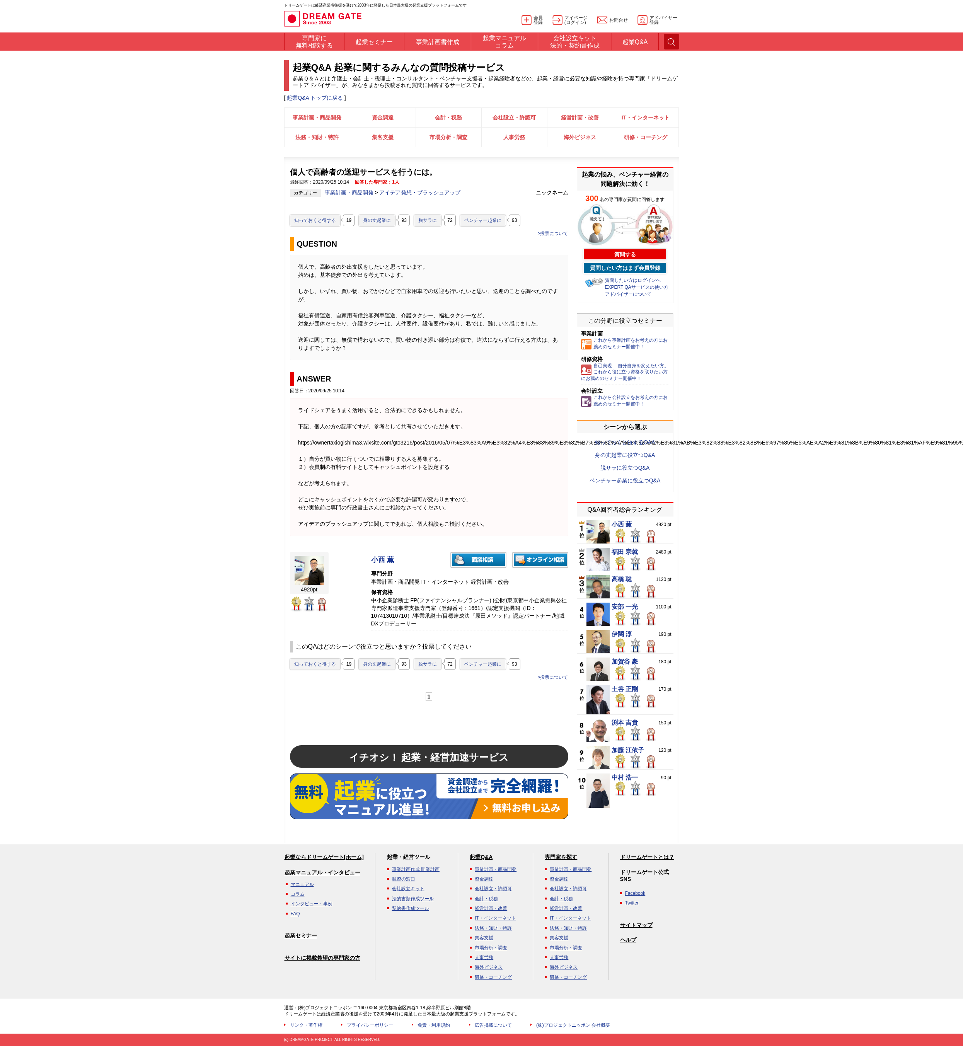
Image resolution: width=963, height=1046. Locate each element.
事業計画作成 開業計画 (416, 869)
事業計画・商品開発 (317, 117)
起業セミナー (301, 935)
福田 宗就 (625, 552)
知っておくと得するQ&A (625, 442)
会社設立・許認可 (514, 117)
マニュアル (302, 884)
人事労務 (514, 137)
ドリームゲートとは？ (647, 857)
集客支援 (383, 137)
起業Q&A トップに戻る (315, 98)
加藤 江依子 (628, 750)
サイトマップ (636, 925)
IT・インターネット (646, 117)
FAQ (295, 914)
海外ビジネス (580, 137)
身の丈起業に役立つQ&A (625, 455)
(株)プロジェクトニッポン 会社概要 (573, 1025)
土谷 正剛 (625, 689)
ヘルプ (628, 940)
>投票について (552, 233)
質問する (625, 254)
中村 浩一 (625, 778)
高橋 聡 (622, 579)
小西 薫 (382, 560)
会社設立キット (408, 888)
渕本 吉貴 (625, 723)
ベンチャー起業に (482, 220)
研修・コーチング (645, 137)
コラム (298, 894)
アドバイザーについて (628, 294)
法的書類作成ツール (413, 898)
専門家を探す (561, 857)
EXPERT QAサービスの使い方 (636, 287)
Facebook (635, 893)
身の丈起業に (377, 220)
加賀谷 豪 (625, 662)
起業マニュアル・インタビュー (322, 872)
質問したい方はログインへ (633, 280)
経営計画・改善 (580, 117)
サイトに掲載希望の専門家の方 (322, 958)
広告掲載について (493, 1025)
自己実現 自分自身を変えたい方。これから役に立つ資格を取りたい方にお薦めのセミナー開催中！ (625, 372)
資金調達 (383, 117)
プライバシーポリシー (370, 1025)
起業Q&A (481, 857)
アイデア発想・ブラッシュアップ (419, 192)
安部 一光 (625, 607)
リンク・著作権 (306, 1025)
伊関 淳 (622, 634)
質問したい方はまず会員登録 (625, 268)
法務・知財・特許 (317, 137)
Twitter (632, 903)
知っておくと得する (315, 220)
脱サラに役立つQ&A (625, 468)
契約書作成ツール (410, 908)
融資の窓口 (403, 879)
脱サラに (427, 220)
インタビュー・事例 (311, 903)
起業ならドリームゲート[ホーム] (324, 857)
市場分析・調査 (448, 137)
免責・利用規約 (434, 1025)
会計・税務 (448, 117)
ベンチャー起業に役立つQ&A (625, 480)
